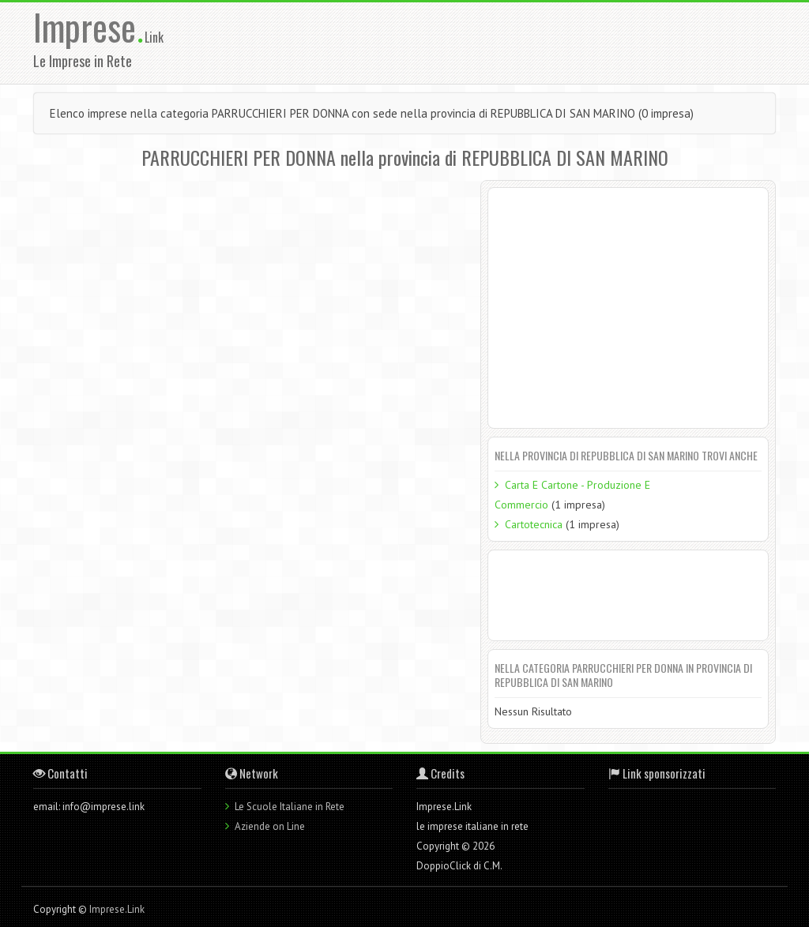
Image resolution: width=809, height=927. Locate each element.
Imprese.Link (117, 909)
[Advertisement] (512, 41)
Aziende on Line (270, 826)
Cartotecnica (534, 524)
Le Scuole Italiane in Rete (289, 806)
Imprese (89, 26)
